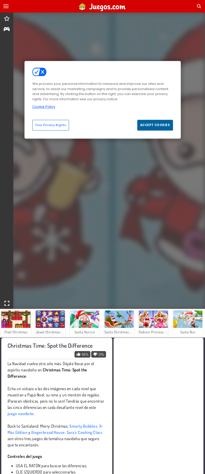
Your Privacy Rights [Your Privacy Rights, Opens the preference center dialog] (50, 125)
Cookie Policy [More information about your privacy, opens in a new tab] (43, 106)
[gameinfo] (6, 29)
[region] (102, 100)
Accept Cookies (155, 125)
